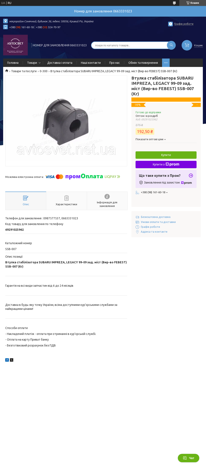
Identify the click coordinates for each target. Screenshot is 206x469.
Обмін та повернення (143, 62)
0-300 (44, 71)
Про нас (114, 62)
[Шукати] (171, 45)
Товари (32, 62)
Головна (12, 62)
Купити (166, 155)
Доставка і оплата (59, 62)
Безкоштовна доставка (155, 217)
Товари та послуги (24, 71)
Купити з (166, 164)
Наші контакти (91, 62)
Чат (188, 458)
